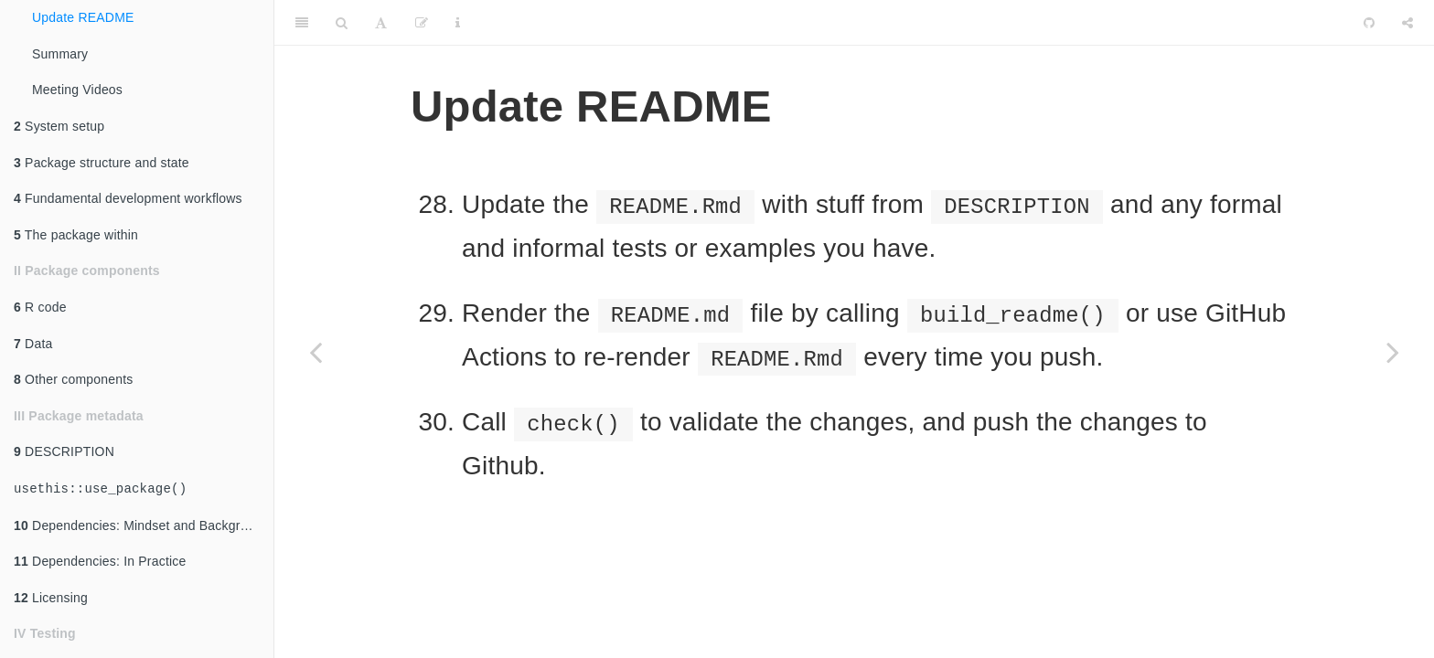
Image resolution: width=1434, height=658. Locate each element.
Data (33, 343)
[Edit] (421, 23)
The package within (76, 235)
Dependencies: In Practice (100, 561)
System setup (59, 126)
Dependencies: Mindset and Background (141, 525)
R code (40, 307)
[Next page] (1393, 352)
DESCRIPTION (64, 451)
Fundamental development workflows (128, 198)
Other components (73, 379)
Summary (60, 54)
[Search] (341, 23)
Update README (83, 17)
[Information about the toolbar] (458, 23)
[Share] (1407, 23)
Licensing (51, 597)
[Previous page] (315, 352)
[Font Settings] (381, 23)
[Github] (1369, 23)
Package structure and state (101, 162)
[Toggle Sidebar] (302, 23)
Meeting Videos (77, 89)
